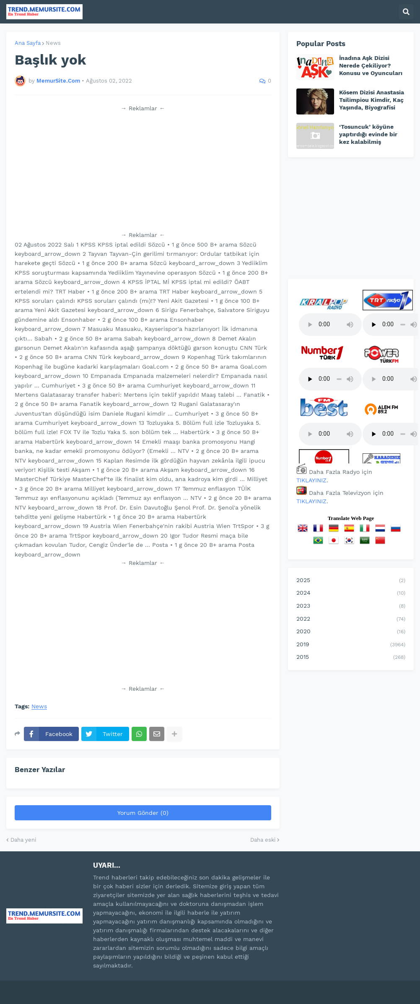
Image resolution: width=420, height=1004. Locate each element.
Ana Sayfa (28, 43)
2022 (350, 619)
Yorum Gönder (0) (143, 812)
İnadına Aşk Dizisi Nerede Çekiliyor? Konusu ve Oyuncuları (370, 65)
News (53, 43)
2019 (350, 645)
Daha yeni (23, 840)
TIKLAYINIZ (311, 480)
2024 (350, 593)
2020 (350, 632)
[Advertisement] (143, 171)
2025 (350, 581)
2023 (350, 606)
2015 (350, 657)
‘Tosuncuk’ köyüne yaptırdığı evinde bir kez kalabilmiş (368, 134)
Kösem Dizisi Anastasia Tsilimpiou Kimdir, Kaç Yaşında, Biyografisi (371, 100)
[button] (406, 11)
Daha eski (262, 840)
